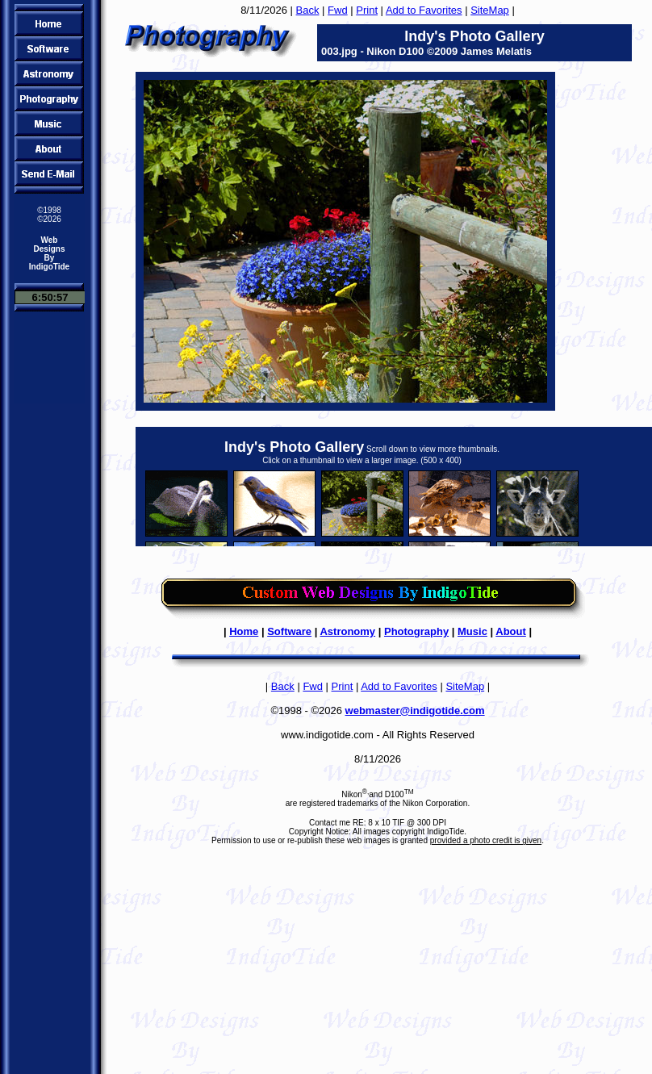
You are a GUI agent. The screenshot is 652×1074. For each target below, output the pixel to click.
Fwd (338, 10)
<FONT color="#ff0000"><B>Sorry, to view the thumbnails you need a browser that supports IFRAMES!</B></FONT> (394, 486)
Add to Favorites (424, 10)
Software (289, 631)
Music (472, 631)
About (510, 631)
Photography (416, 631)
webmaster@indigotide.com (415, 710)
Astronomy (347, 631)
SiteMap (489, 10)
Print (367, 10)
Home (243, 631)
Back (308, 10)
